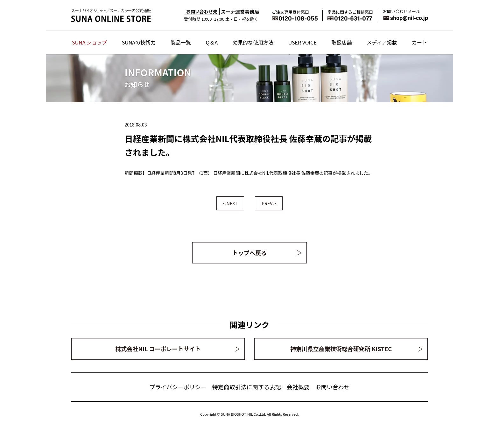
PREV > (269, 203)
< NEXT (230, 203)
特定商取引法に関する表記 (246, 387)
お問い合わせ (332, 387)
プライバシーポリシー (178, 387)
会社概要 (298, 387)
